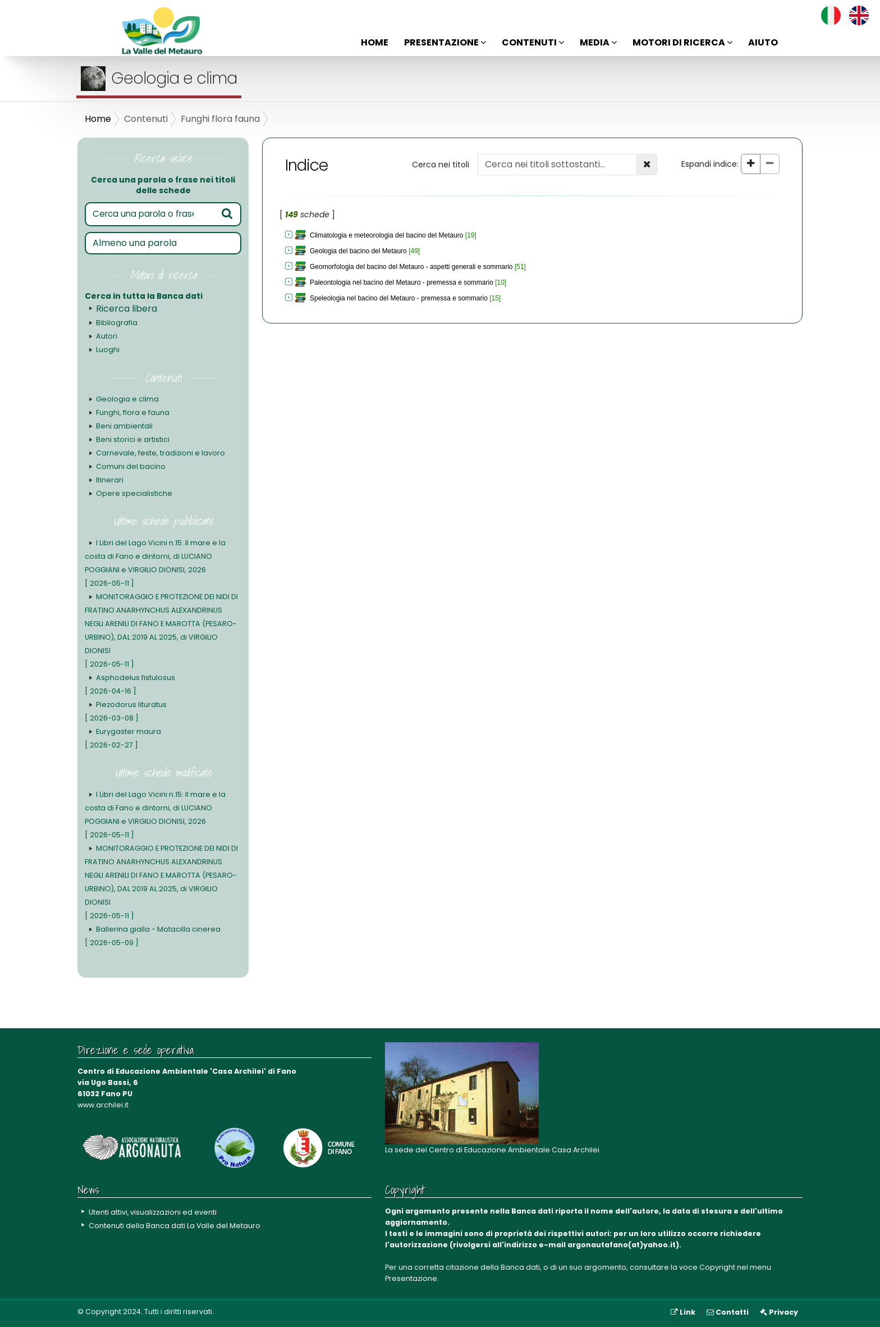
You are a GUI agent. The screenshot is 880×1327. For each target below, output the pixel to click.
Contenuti (533, 42)
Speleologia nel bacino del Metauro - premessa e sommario (399, 298)
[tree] (467, 267)
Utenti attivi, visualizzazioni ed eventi (153, 1212)
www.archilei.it (103, 1105)
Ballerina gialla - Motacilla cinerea (153, 935)
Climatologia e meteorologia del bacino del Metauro (387, 235)
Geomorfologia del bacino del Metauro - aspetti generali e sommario (411, 267)
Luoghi (108, 349)
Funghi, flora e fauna (132, 412)
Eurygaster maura (123, 738)
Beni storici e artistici (132, 439)
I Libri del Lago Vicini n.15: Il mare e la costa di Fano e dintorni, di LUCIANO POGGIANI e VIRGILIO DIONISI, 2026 (155, 563)
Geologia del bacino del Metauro (358, 251)
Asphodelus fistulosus (130, 684)
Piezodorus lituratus (126, 711)
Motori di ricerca (682, 42)
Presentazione (445, 42)
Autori (106, 336)
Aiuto (763, 42)
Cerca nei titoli (440, 164)
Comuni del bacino (131, 466)
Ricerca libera (126, 308)
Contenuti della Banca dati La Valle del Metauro (175, 1225)
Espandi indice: (710, 164)
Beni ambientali (124, 426)
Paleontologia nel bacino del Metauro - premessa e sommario (401, 282)
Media (598, 42)
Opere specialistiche (134, 493)
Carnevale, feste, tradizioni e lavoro (160, 453)
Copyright (717, 1267)
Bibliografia (117, 322)
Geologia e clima (127, 399)
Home (374, 42)
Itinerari (109, 480)
